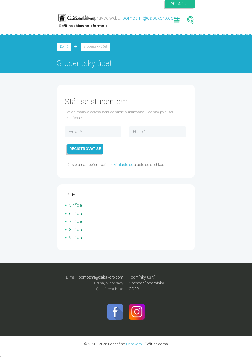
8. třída (75, 229)
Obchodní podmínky (146, 283)
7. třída (75, 221)
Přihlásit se (180, 4)
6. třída (75, 213)
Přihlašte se (123, 164)
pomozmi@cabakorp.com (150, 18)
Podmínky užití (142, 277)
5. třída (75, 205)
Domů (64, 46)
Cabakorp (134, 344)
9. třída (75, 237)
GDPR (134, 289)
